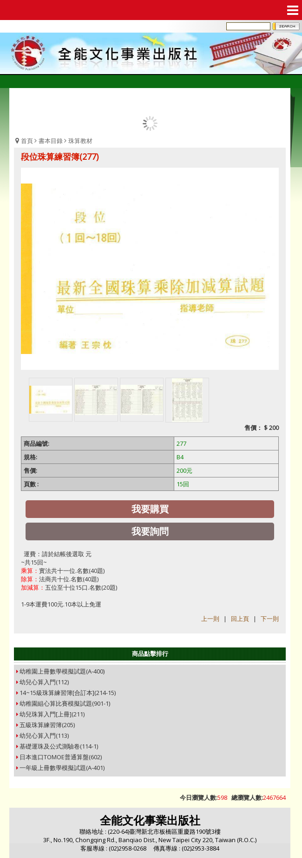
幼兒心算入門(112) (44, 682)
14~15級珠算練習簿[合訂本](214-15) (68, 692)
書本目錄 (51, 140)
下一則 (270, 618)
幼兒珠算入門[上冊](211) (52, 714)
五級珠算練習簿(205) (47, 725)
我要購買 (150, 509)
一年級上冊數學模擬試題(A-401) (62, 767)
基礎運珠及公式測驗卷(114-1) (59, 746)
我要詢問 (150, 531)
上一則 (210, 618)
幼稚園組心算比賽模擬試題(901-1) (65, 703)
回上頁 (240, 618)
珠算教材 (80, 140)
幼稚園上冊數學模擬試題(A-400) (62, 671)
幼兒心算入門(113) (44, 735)
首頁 (27, 140)
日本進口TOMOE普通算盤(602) (61, 757)
